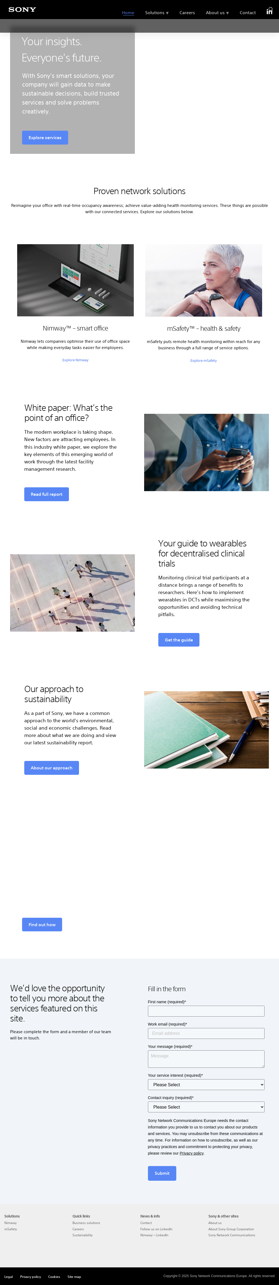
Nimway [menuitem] (10, 1222)
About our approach (51, 767)
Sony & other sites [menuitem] (223, 1216)
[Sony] (22, 12)
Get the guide (179, 639)
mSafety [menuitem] (10, 1229)
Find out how (42, 924)
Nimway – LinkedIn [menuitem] (154, 1235)
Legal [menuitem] (8, 1276)
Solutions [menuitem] (155, 25)
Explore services (45, 137)
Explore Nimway (75, 360)
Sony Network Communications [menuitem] (231, 1235)
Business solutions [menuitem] (86, 1222)
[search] (271, 8)
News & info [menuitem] (150, 1216)
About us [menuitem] (215, 25)
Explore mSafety (203, 360)
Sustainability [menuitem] (82, 1235)
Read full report (46, 494)
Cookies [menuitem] (54, 1276)
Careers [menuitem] (187, 25)
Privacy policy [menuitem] (30, 1276)
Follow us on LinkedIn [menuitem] (156, 1229)
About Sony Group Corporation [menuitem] (231, 1229)
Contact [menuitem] (248, 25)
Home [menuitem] (128, 25)
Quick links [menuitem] (81, 1216)
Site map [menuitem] (74, 1276)
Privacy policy (191, 1153)
